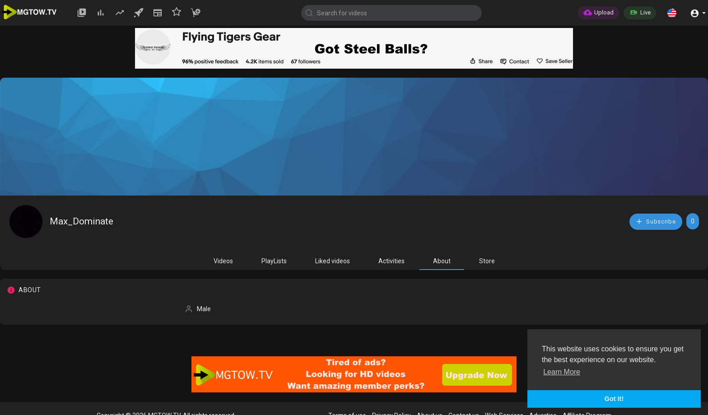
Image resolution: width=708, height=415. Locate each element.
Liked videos (332, 261)
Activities (391, 261)
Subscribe (655, 221)
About (442, 261)
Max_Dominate (81, 221)
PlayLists (274, 261)
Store (487, 261)
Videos (223, 261)
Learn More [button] (561, 372)
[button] (672, 12)
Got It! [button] (614, 398)
